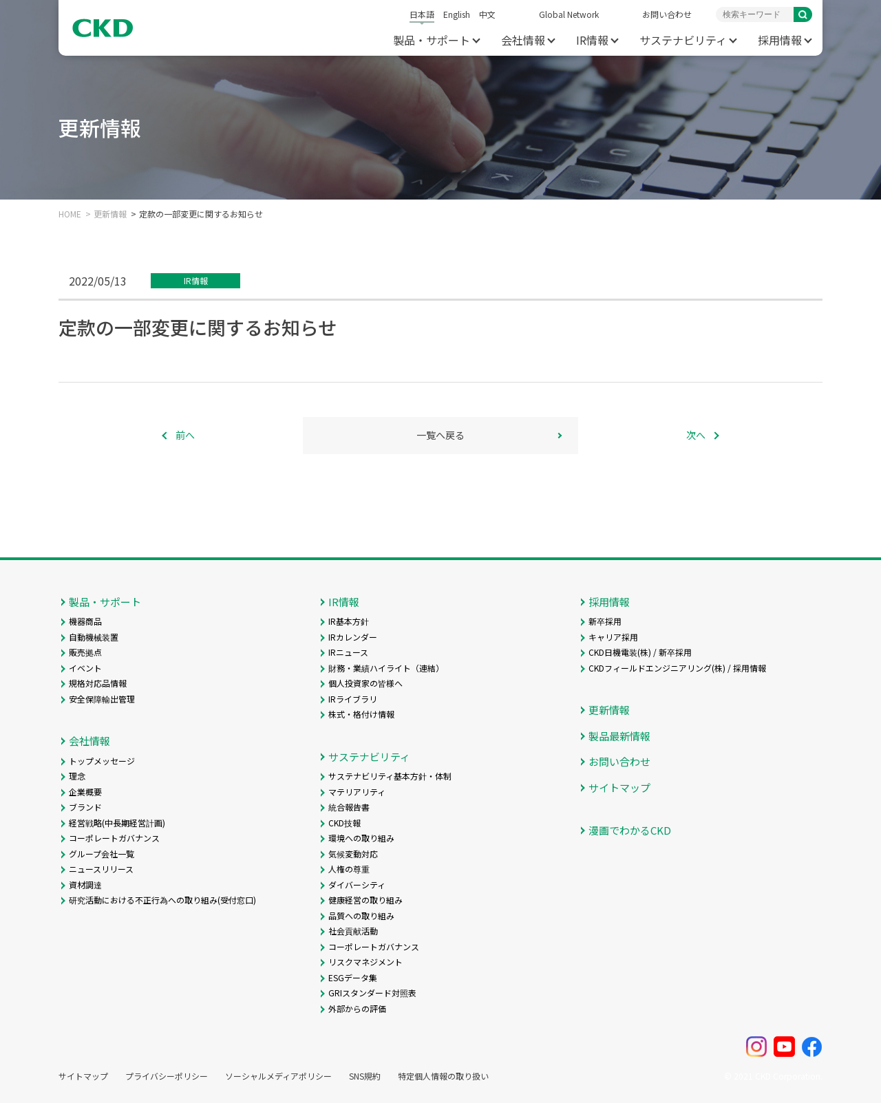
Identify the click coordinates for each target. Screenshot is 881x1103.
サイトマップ (619, 787)
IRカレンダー (352, 637)
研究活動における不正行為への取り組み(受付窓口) (162, 900)
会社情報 (523, 39)
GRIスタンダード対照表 (372, 992)
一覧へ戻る (440, 435)
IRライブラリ (352, 699)
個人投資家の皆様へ (365, 683)
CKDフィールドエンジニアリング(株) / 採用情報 (677, 668)
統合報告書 (349, 807)
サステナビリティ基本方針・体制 (390, 776)
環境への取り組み (361, 838)
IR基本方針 (348, 621)
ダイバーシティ (356, 884)
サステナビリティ (683, 39)
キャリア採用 (613, 637)
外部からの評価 (357, 1008)
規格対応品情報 (98, 683)
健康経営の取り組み (365, 900)
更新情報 (110, 214)
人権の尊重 (349, 869)
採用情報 (780, 39)
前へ (185, 435)
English (456, 14)
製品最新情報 (619, 736)
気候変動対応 (353, 853)
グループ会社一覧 (101, 853)
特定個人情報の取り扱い (443, 1076)
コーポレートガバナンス (114, 838)
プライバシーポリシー (166, 1076)
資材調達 (85, 884)
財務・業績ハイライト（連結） (386, 668)
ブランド (85, 807)
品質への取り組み (361, 915)
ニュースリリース (101, 869)
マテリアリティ (356, 791)
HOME (70, 214)
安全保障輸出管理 (102, 699)
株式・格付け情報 (361, 714)
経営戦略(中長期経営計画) (117, 822)
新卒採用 (605, 621)
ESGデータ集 (352, 977)
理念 (77, 776)
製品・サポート (431, 39)
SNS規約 (365, 1076)
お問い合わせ (667, 14)
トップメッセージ (102, 761)
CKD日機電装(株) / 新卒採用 (640, 652)
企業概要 (85, 791)
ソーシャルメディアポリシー (278, 1076)
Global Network (569, 14)
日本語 (422, 14)
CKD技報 (344, 822)
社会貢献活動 (353, 930)
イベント (85, 668)
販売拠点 (85, 652)
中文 (487, 14)
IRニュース (348, 652)
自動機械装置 (93, 637)
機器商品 (85, 621)
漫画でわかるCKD (629, 830)
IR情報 (592, 39)
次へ (695, 435)
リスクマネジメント (365, 961)
